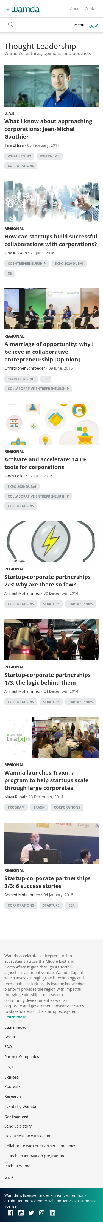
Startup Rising (21, 379)
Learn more (15, 1016)
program (16, 807)
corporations (21, 165)
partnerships (81, 604)
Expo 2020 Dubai (69, 263)
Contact (92, 8)
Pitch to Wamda (18, 1165)
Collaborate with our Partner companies (40, 1145)
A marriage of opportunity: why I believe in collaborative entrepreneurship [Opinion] (49, 351)
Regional (14, 228)
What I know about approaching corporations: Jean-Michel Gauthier (48, 128)
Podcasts (12, 1086)
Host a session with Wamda (29, 1135)
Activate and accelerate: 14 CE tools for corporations (45, 463)
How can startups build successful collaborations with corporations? (50, 240)
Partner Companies (21, 1056)
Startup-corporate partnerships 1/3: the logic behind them (47, 678)
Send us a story (18, 1126)
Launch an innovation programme (34, 1155)
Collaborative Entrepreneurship (38, 388)
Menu (79, 24)
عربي (94, 25)
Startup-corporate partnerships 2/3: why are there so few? (47, 580)
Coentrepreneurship (27, 263)
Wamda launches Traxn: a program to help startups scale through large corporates (46, 780)
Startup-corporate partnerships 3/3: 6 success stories (47, 882)
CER (72, 905)
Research (12, 1096)
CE (10, 273)
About (75, 8)
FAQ (8, 1046)
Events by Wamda (20, 1106)
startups (51, 604)
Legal (9, 1066)
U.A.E (9, 113)
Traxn (39, 807)
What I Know (19, 156)
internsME (49, 156)
